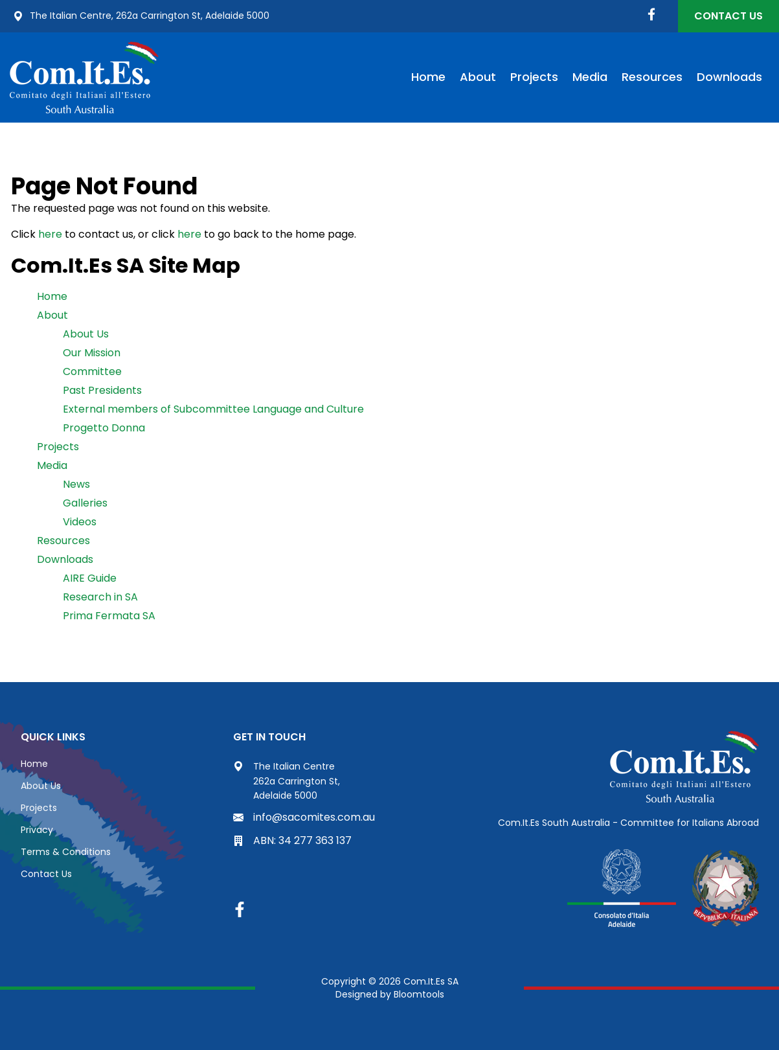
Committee (92, 371)
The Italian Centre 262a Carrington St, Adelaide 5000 (286, 781)
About (478, 77)
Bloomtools (419, 994)
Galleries (85, 503)
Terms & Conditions (66, 851)
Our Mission (91, 352)
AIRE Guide (90, 578)
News (76, 484)
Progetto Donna (104, 427)
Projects (534, 77)
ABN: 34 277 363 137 (292, 840)
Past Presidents (102, 390)
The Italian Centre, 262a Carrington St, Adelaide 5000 (141, 16)
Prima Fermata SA (109, 615)
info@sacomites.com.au (304, 817)
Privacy (37, 829)
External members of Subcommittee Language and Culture (213, 409)
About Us (86, 333)
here (50, 234)
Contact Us (728, 15)
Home (428, 77)
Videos (79, 521)
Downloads (729, 77)
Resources (652, 77)
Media (589, 77)
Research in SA (100, 596)
